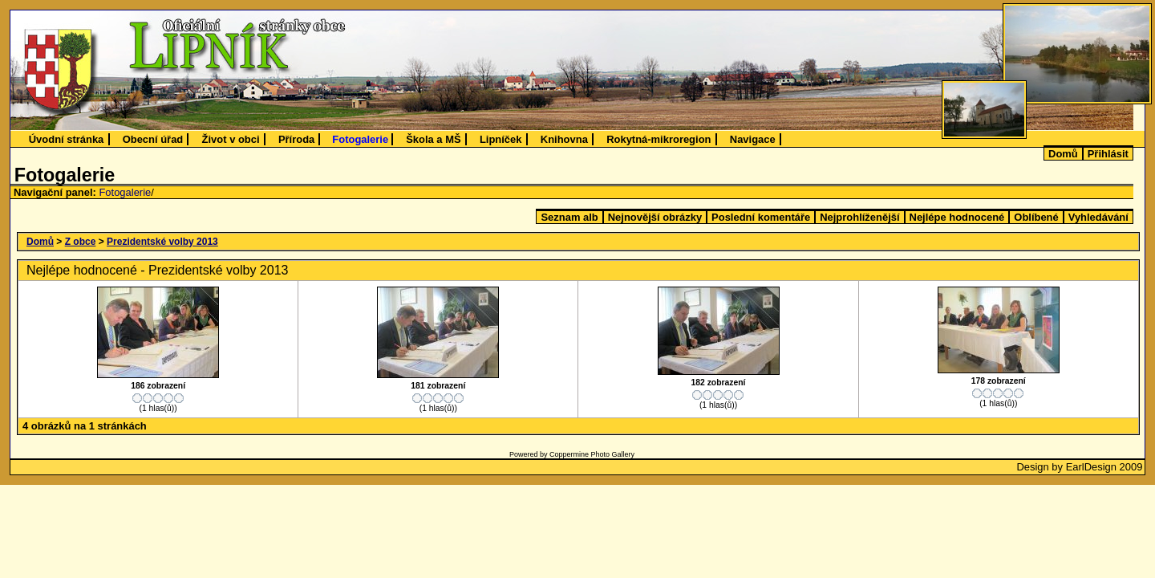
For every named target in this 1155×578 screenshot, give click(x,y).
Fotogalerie (360, 139)
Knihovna (564, 139)
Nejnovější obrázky (655, 217)
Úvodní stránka (66, 139)
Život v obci (231, 139)
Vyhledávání (1098, 217)
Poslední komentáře (760, 217)
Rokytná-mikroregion (658, 139)
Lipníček (501, 139)
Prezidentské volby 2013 (162, 241)
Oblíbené (1036, 217)
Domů (1063, 154)
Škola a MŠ (433, 139)
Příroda (296, 139)
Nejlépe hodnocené (957, 217)
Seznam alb (569, 217)
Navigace (753, 139)
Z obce (80, 241)
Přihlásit (1108, 154)
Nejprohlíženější (859, 217)
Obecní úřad (153, 139)
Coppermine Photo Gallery (591, 454)
